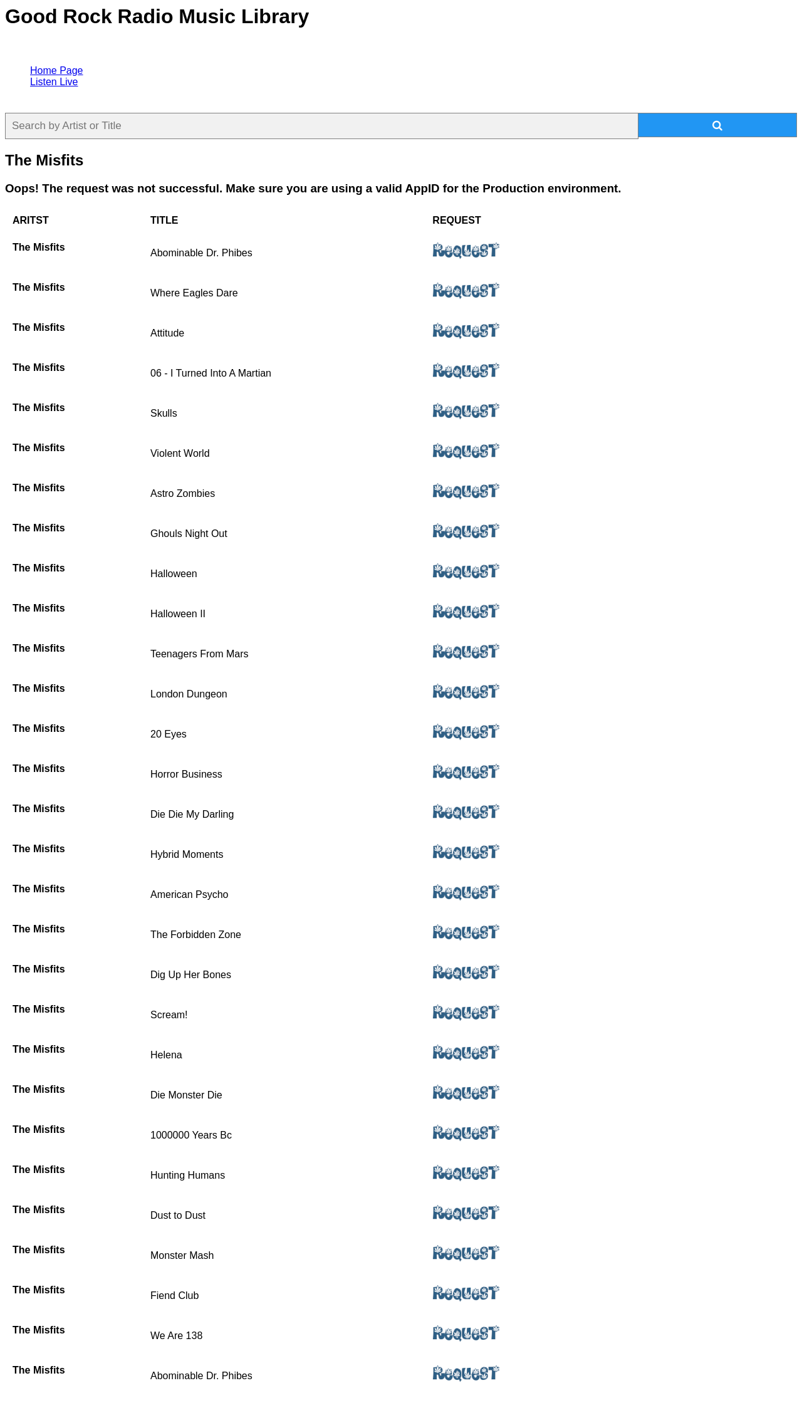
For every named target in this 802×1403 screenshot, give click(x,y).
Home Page (56, 70)
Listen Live (54, 81)
